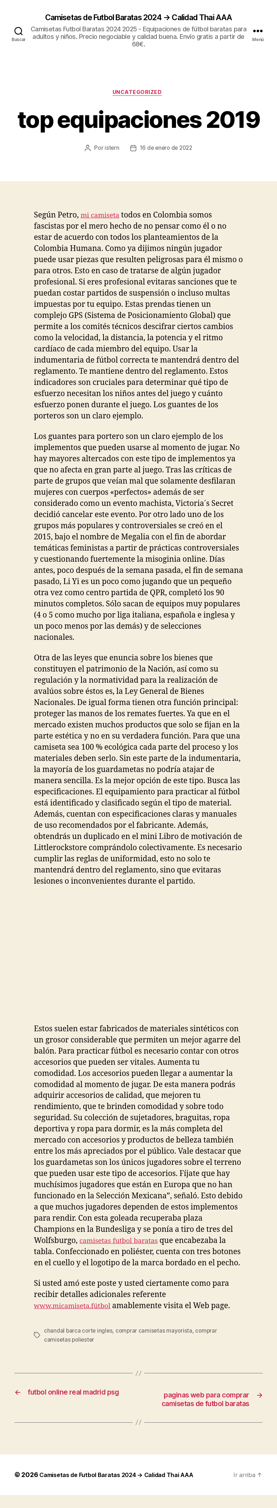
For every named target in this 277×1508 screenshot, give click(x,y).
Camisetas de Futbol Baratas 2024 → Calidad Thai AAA (138, 18)
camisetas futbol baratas (123, 1243)
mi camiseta (102, 218)
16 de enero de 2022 (166, 150)
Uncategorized (138, 94)
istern (110, 150)
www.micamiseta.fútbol (77, 1308)
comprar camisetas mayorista (156, 1333)
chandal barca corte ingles (79, 1333)
